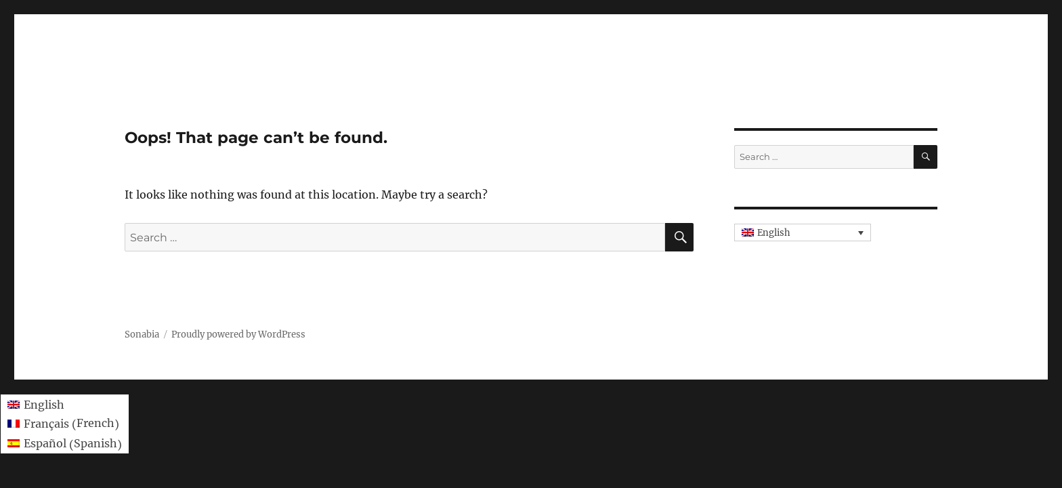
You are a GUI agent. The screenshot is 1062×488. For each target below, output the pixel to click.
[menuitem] (802, 232)
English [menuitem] (773, 233)
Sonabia (142, 334)
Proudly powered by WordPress (238, 334)
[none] (802, 232)
